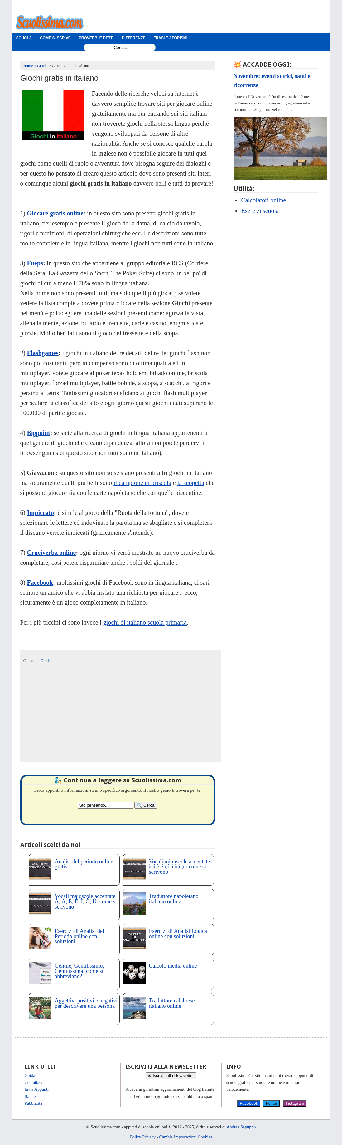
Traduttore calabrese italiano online (172, 1003)
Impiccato (40, 512)
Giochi (46, 661)
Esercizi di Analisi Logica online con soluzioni (178, 934)
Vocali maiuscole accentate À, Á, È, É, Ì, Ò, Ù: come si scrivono (86, 901)
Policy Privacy (143, 1137)
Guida (30, 1075)
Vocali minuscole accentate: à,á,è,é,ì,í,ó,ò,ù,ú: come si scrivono (180, 866)
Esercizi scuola (260, 210)
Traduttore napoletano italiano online (174, 899)
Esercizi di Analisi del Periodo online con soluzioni (79, 936)
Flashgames (43, 353)
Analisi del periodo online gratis (84, 864)
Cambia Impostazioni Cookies (185, 1137)
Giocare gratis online (55, 213)
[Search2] (105, 805)
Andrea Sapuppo (241, 1127)
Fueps (35, 263)
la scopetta (190, 482)
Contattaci (34, 1082)
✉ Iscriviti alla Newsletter (171, 1075)
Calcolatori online (263, 200)
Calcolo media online (173, 966)
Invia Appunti (37, 1089)
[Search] (145, 805)
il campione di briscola (142, 482)
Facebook (40, 582)
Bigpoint (38, 432)
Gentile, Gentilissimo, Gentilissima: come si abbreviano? (79, 971)
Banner (31, 1096)
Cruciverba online (51, 552)
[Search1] (121, 47)
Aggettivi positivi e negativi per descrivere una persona (86, 1003)
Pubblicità (33, 1103)
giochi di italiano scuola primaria (145, 622)
